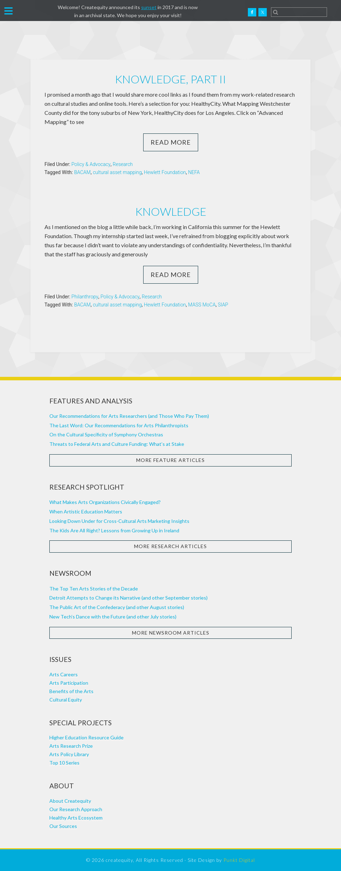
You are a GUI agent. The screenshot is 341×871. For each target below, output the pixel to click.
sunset (148, 7)
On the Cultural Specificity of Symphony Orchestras (106, 434)
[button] (9, 10)
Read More (171, 142)
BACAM (82, 172)
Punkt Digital (239, 860)
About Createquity (70, 801)
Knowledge (170, 211)
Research (123, 164)
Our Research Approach (75, 809)
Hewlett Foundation (165, 172)
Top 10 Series (64, 763)
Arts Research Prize (71, 746)
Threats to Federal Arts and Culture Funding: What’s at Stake (116, 444)
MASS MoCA (202, 304)
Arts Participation (68, 683)
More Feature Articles (170, 460)
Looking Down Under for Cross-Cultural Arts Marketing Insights (119, 521)
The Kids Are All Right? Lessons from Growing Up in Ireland (114, 530)
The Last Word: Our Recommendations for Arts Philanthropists (118, 425)
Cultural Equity (65, 700)
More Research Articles (170, 546)
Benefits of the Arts (71, 691)
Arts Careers (63, 674)
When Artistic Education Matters (85, 511)
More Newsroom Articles (170, 633)
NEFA (194, 172)
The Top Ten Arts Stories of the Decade (93, 589)
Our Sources (63, 826)
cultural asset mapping (117, 172)
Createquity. (36, 12)
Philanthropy (84, 296)
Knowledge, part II (170, 79)
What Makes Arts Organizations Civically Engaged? (105, 502)
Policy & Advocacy (91, 164)
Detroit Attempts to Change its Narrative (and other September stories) (128, 598)
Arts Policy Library (69, 754)
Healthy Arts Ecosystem (76, 818)
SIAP (223, 304)
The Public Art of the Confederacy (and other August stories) (116, 607)
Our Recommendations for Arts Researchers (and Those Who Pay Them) (129, 416)
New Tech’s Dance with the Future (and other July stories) (112, 617)
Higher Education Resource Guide (86, 737)
